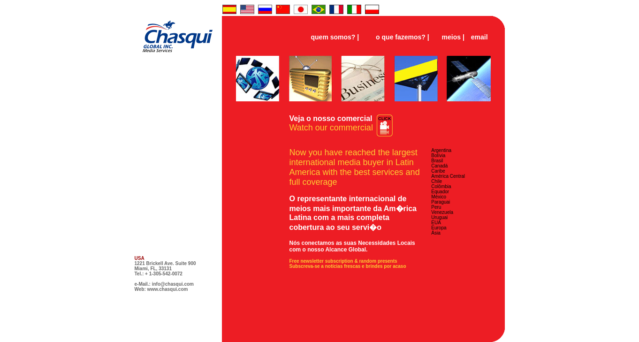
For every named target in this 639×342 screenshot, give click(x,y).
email (479, 37)
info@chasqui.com (173, 284)
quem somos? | (335, 37)
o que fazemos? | (402, 37)
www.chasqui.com (167, 289)
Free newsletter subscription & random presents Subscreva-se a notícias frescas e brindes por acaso (347, 263)
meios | (453, 37)
